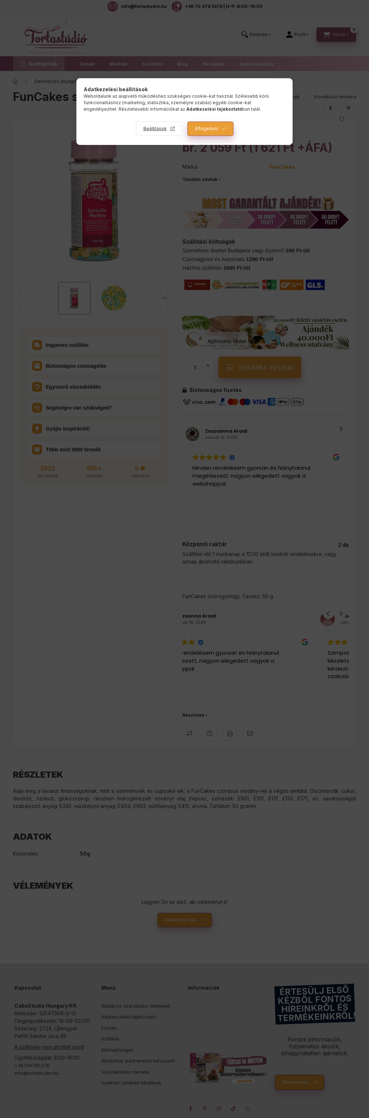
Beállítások (155, 128)
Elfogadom (206, 128)
